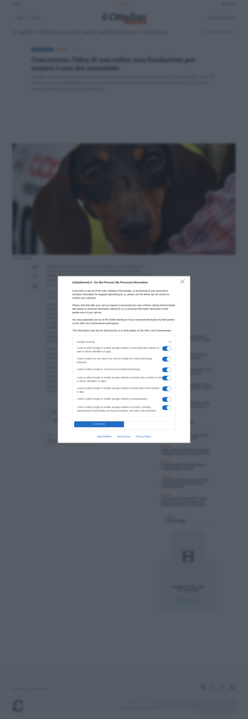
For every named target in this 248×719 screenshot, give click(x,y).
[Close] (183, 282)
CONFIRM (99, 424)
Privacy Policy (143, 436)
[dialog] (124, 359)
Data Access (124, 436)
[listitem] (124, 342)
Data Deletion (104, 436)
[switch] (166, 348)
